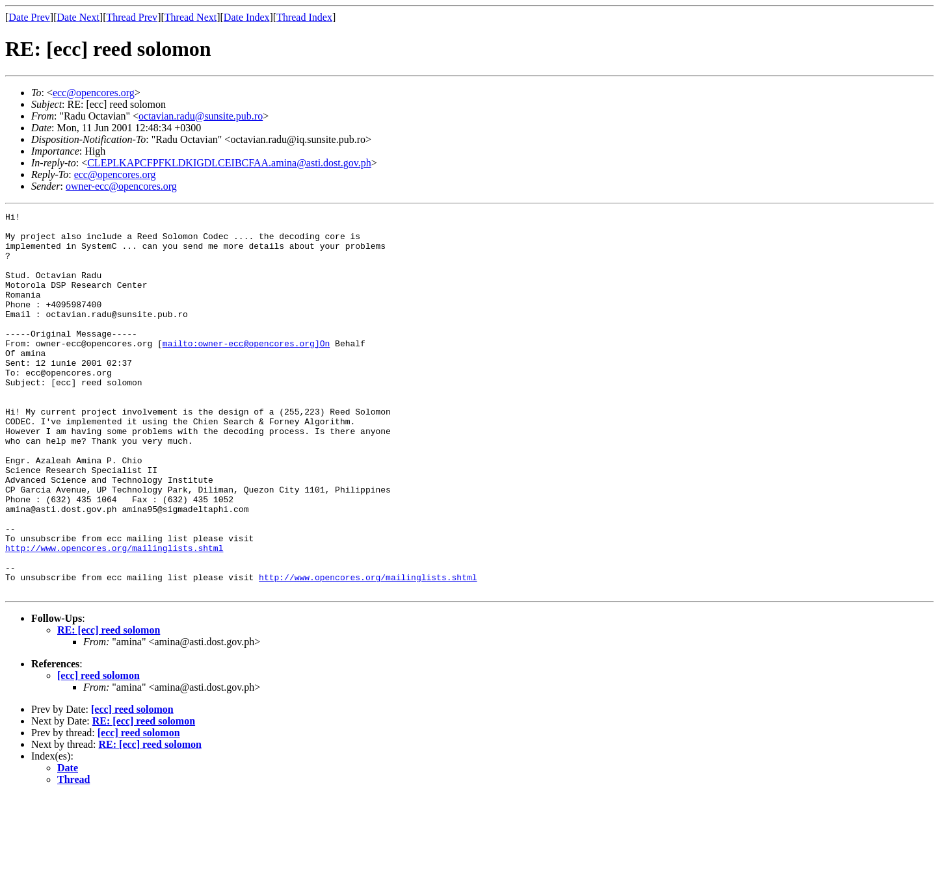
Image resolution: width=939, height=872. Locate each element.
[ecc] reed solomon (98, 751)
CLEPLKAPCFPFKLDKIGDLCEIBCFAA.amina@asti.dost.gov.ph (229, 162)
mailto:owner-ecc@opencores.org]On (246, 370)
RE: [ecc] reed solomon (108, 706)
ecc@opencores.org (94, 92)
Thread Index (304, 17)
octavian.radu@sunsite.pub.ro (201, 116)
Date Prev (29, 17)
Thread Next (191, 17)
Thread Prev (131, 17)
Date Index (247, 17)
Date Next (78, 17)
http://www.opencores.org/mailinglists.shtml (114, 616)
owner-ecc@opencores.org (121, 186)
